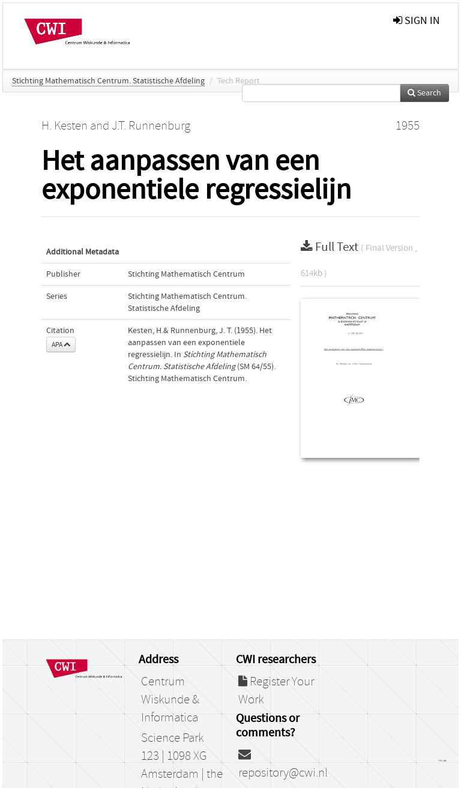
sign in (416, 20)
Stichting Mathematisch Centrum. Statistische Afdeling (108, 81)
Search (424, 93)
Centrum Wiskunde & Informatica (170, 700)
